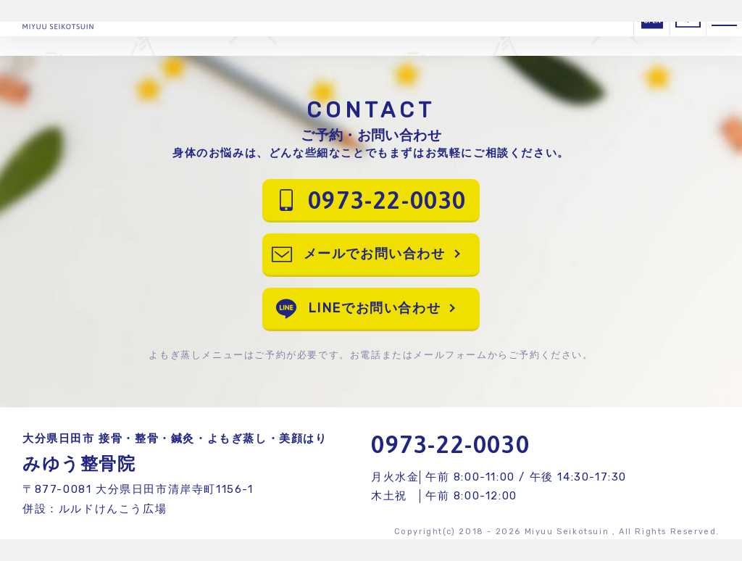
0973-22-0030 (450, 444)
